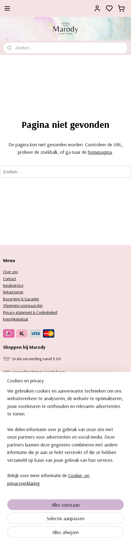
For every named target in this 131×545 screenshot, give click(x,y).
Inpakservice (13, 285)
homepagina (100, 152)
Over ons (10, 271)
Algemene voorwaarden (23, 305)
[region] (65, 447)
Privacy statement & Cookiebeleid (30, 312)
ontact (10, 278)
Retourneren (13, 292)
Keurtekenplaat (15, 319)
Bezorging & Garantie (21, 299)
